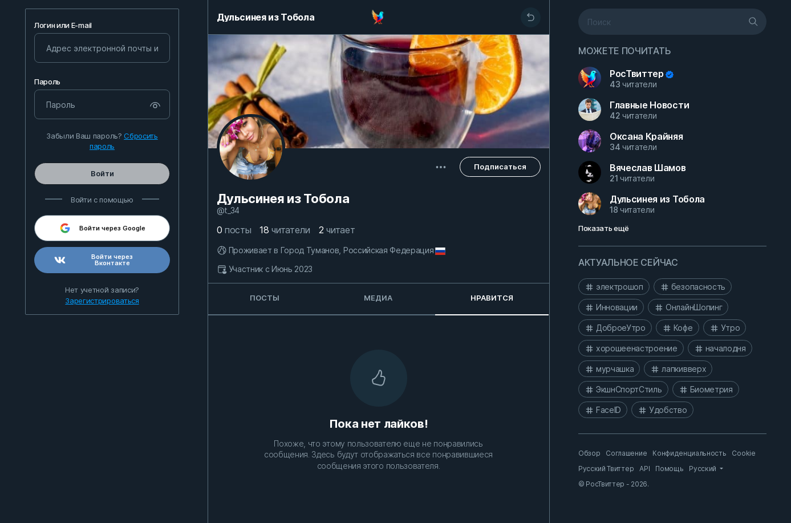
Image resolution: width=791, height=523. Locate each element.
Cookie (743, 453)
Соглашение (626, 453)
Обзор (589, 453)
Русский (703, 468)
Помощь (669, 468)
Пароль (47, 82)
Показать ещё (603, 228)
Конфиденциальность (689, 453)
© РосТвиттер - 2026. (613, 484)
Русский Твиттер (606, 468)
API (644, 468)
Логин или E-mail (63, 25)
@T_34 (228, 210)
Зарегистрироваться (102, 300)
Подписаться (500, 166)
